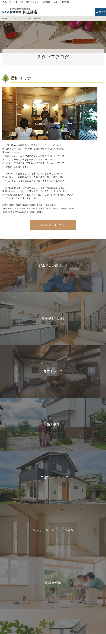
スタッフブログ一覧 (52, 224)
